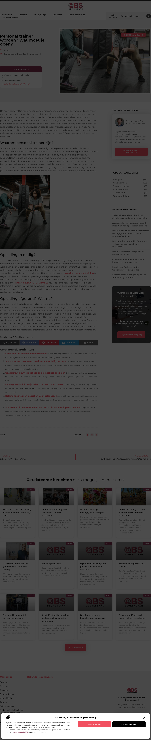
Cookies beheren (129, 724)
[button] (144, 717)
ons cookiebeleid (21, 732)
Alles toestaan (94, 724)
